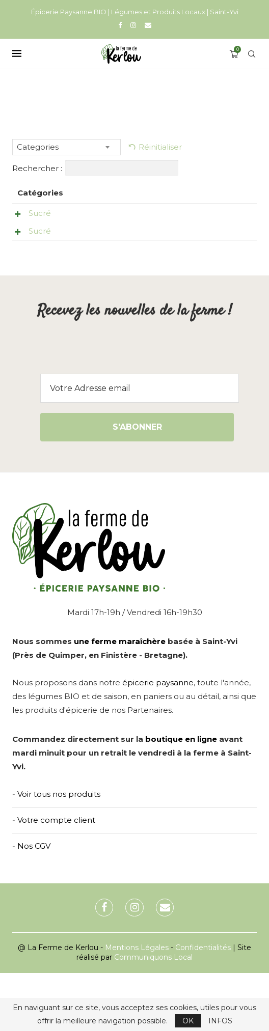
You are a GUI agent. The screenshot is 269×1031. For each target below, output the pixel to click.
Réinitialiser (160, 147)
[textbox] (66, 147)
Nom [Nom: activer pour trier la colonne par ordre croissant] (83, 193)
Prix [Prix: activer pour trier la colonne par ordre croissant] (138, 193)
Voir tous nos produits (58, 852)
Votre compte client (56, 878)
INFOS (220, 1020)
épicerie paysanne (158, 740)
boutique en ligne (181, 797)
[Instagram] (133, 25)
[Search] (252, 54)
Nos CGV (33, 904)
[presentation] (134, 412)
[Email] (148, 25)
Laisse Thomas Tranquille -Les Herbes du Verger (95, 232)
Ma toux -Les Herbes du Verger (95, 279)
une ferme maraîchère (120, 699)
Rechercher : (95, 168)
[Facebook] (120, 25)
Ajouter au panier (238, 216)
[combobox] (66, 147)
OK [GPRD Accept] (188, 1020)
